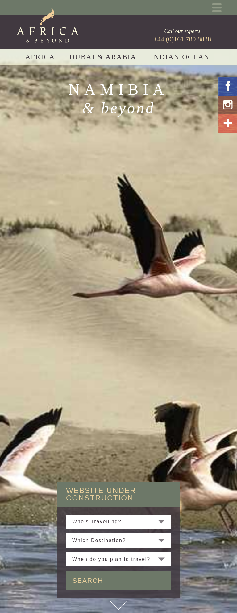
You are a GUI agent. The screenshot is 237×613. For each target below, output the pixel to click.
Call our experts (182, 35)
